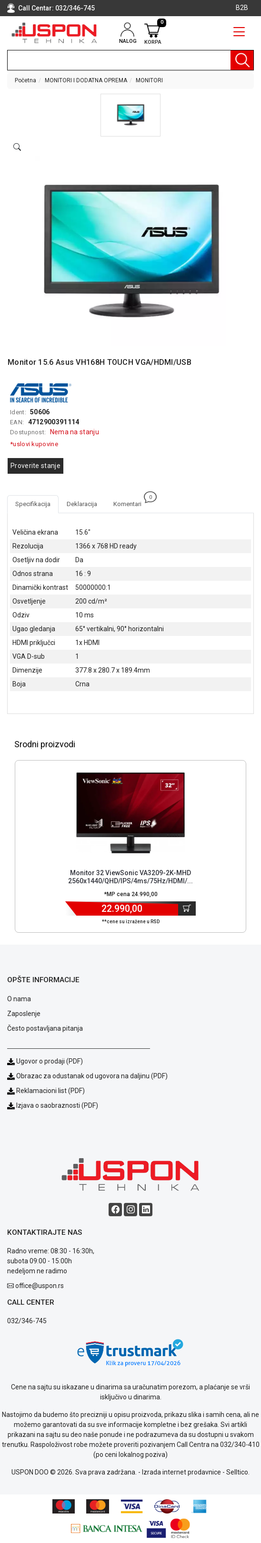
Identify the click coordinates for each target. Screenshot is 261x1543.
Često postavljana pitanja (45, 1028)
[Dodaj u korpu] (187, 908)
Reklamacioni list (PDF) (46, 1090)
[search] (130, 60)
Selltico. (238, 1472)
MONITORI (149, 80)
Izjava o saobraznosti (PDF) (57, 1105)
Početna (25, 80)
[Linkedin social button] (145, 1209)
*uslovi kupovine (34, 444)
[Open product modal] (17, 147)
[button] (130, 115)
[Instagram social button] (130, 1209)
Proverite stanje (35, 465)
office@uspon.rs (39, 1285)
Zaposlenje (23, 1013)
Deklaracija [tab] (82, 504)
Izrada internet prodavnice (181, 1472)
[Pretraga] (242, 60)
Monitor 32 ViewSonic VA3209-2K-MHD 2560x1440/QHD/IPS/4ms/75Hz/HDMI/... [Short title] (130, 877)
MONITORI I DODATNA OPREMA (86, 80)
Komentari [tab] (131, 501)
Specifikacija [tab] (32, 504)
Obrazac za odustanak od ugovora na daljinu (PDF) (92, 1076)
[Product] (130, 813)
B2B (242, 7)
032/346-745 (75, 8)
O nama (19, 999)
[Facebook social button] (115, 1209)
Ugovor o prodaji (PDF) (45, 1061)
